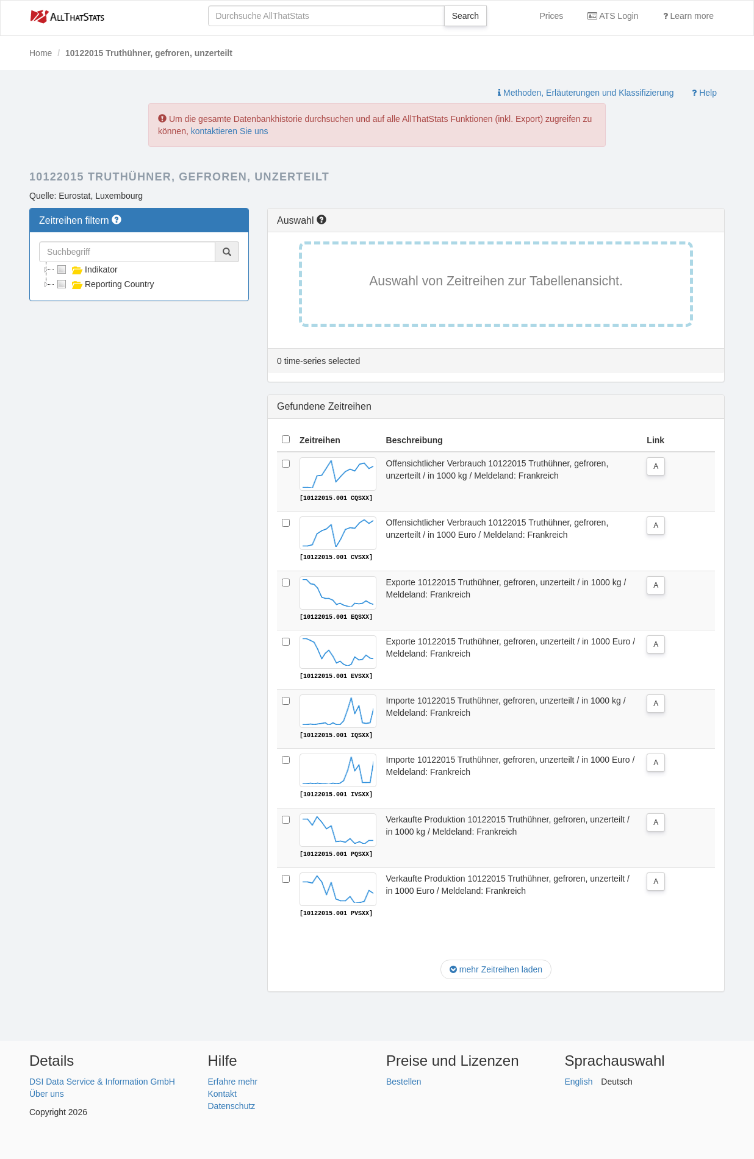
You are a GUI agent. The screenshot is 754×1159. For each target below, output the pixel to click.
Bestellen (404, 1080)
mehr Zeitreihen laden (496, 968)
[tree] (139, 276)
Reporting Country (104, 284)
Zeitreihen (320, 440)
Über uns (46, 1092)
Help (704, 93)
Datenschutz (232, 1104)
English (579, 1080)
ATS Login (612, 16)
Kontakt (222, 1092)
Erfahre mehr (233, 1080)
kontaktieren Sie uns (229, 131)
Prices (551, 16)
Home (40, 53)
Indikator (86, 269)
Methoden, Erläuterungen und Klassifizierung (585, 93)
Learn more (688, 16)
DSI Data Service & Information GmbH (102, 1080)
